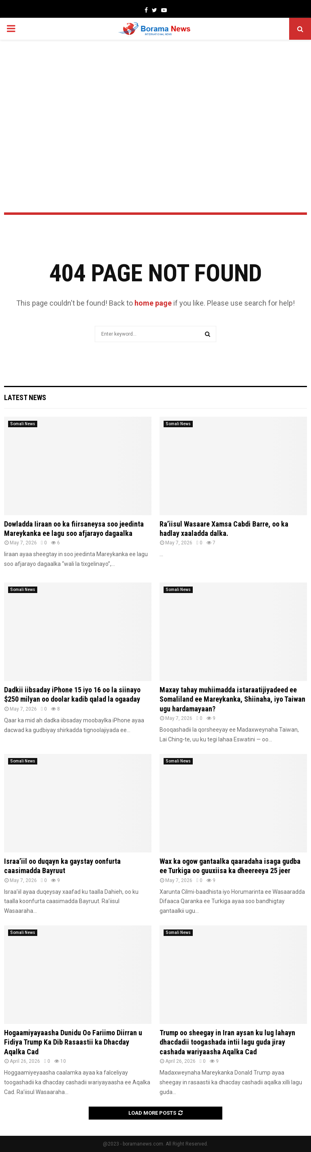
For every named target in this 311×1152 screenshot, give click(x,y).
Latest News (25, 397)
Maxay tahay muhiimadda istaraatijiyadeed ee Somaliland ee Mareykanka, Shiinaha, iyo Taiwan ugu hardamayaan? (232, 699)
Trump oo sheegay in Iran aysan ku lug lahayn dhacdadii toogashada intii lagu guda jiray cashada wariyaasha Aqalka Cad (227, 1042)
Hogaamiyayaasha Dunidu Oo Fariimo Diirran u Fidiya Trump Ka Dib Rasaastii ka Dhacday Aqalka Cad (73, 1042)
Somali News (22, 424)
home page (153, 303)
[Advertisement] (155, 104)
